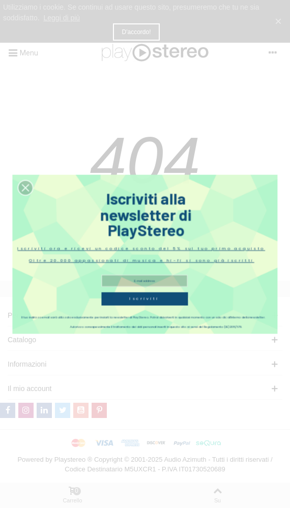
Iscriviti (144, 281)
